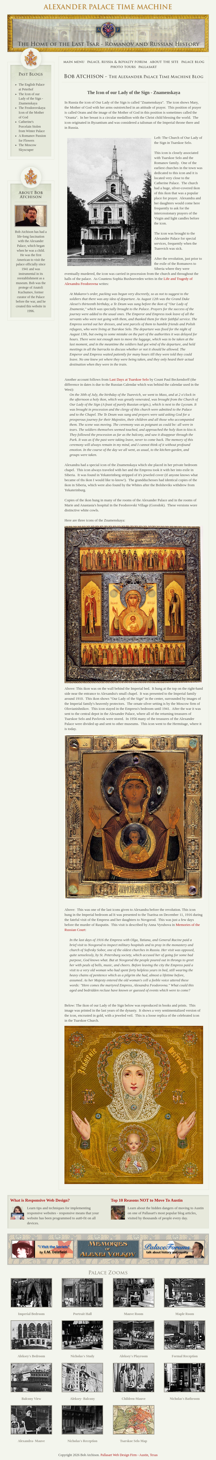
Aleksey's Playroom (133, 1339)
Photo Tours (123, 67)
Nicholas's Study (82, 1339)
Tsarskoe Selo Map (133, 1424)
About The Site (164, 62)
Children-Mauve (133, 1382)
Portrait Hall (82, 1297)
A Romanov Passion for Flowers (32, 138)
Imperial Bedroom (31, 1297)
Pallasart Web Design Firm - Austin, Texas (129, 1455)
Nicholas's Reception (82, 1424)
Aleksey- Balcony (82, 1382)
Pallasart (147, 67)
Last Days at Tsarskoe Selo (129, 379)
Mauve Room (133, 1297)
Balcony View (31, 1382)
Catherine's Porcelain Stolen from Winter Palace (32, 126)
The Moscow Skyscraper (27, 147)
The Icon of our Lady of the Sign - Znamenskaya (31, 98)
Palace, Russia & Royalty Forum (117, 62)
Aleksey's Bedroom (31, 1339)
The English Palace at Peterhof (32, 87)
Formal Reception (184, 1339)
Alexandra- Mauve (31, 1424)
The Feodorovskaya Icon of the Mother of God (32, 112)
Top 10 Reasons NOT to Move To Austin (147, 1200)
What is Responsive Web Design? (40, 1200)
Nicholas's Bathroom (184, 1382)
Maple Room (184, 1297)
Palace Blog (192, 62)
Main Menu (73, 62)
